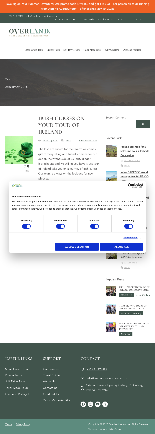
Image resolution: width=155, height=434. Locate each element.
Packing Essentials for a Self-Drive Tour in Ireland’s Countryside (134, 151)
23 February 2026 (132, 161)
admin (68, 140)
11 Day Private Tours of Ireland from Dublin (133, 307)
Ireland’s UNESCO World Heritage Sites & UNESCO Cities (134, 177)
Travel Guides (88, 19)
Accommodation (62, 19)
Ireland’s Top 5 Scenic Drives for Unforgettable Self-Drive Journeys (133, 253)
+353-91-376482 (15, 16)
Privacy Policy (23, 424)
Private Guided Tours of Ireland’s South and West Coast (134, 326)
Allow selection (77, 246)
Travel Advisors (105, 19)
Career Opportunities (56, 400)
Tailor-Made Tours (92, 50)
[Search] (143, 124)
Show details (131, 237)
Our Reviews (51, 369)
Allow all (121, 246)
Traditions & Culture (88, 140)
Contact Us (121, 19)
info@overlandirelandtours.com (41, 16)
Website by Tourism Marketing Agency (105, 429)
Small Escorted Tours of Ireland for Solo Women (134, 288)
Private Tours (53, 50)
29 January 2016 (50, 140)
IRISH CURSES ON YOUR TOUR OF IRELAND (61, 125)
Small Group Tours (34, 50)
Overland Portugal (132, 50)
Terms (8, 424)
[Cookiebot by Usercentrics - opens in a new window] (130, 185)
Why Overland (112, 50)
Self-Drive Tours (71, 50)
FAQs (76, 19)
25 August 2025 (131, 263)
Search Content (116, 117)
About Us (49, 381)
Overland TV (51, 394)
